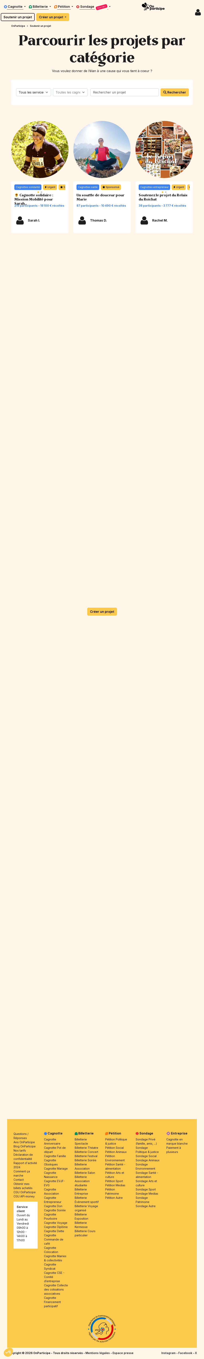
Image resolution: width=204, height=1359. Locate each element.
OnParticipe (18, 25)
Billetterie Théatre (86, 1147)
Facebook (185, 1353)
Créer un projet (51, 17)
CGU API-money (24, 1196)
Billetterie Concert (86, 1152)
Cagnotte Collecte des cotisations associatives (56, 1289)
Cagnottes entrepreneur (154, 187)
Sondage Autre (146, 1206)
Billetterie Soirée (85, 1160)
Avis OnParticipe (24, 1142)
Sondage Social (146, 1156)
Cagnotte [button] (13, 7)
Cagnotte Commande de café (53, 1239)
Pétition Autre (114, 1197)
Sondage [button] (92, 7)
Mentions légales (98, 1353)
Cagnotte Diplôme (56, 1227)
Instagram (168, 1353)
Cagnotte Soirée (55, 1210)
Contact (19, 1179)
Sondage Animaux (148, 1160)
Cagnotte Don (53, 1206)
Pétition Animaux (116, 1152)
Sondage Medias (147, 1193)
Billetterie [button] (39, 7)
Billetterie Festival (86, 1156)
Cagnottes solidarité (28, 187)
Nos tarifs (20, 1150)
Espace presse (123, 1353)
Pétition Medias (115, 1185)
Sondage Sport (146, 1189)
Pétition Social (114, 1147)
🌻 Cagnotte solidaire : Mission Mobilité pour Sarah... (33, 199)
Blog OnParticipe (25, 1146)
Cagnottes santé (88, 187)
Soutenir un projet (18, 17)
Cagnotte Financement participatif (52, 1302)
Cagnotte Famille (55, 1156)
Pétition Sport (114, 1181)
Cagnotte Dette (54, 1231)
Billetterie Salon (85, 1172)
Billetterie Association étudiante (82, 1181)
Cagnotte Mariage (56, 1168)
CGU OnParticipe (25, 1192)
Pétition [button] (62, 7)
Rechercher (174, 92)
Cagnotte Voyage (55, 1222)
